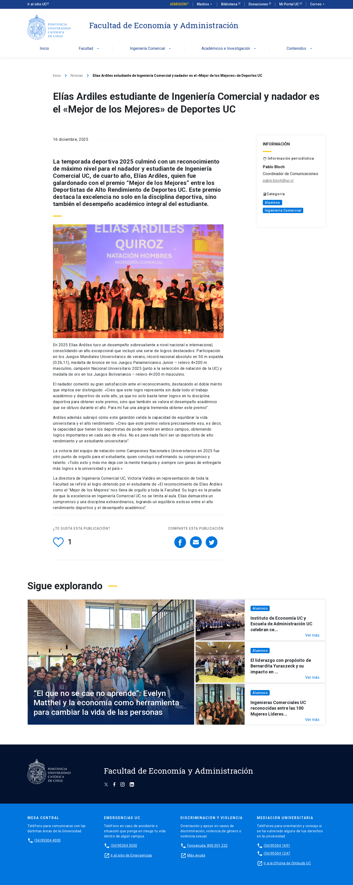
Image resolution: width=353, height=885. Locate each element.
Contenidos (300, 49)
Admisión (178, 4)
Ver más (312, 635)
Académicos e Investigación (229, 49)
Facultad (89, 49)
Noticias (77, 75)
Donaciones (259, 4)
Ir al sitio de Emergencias (131, 855)
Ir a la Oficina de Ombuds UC (287, 863)
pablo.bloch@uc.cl (278, 180)
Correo (318, 4)
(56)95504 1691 (277, 845)
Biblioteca (229, 4)
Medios (205, 4)
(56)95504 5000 (124, 845)
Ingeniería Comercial (151, 49)
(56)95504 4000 (47, 840)
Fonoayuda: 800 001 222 (207, 845)
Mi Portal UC (289, 4)
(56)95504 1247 (277, 853)
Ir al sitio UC (37, 4)
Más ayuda (196, 855)
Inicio (44, 49)
